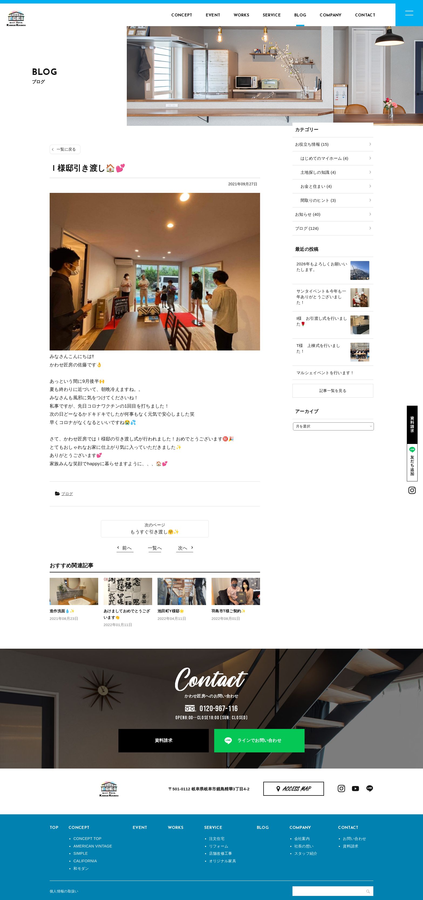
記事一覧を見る (332, 390)
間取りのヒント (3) (318, 200)
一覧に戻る (66, 149)
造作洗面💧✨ (62, 611)
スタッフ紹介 (306, 853)
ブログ (67, 494)
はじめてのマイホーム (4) (324, 158)
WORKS (241, 15)
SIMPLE (80, 853)
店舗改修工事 (220, 853)
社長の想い (304, 846)
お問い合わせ (354, 838)
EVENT (213, 15)
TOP (54, 828)
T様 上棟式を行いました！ (318, 348)
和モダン (81, 868)
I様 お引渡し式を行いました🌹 (321, 321)
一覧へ (155, 548)
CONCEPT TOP (87, 838)
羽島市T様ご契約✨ (228, 611)
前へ (127, 548)
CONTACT (365, 15)
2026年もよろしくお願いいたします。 (321, 267)
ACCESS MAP (297, 789)
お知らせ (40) (307, 214)
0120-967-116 (219, 709)
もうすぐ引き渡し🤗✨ (154, 531)
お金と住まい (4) (316, 186)
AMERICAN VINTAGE (92, 846)
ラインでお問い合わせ (259, 740)
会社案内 (302, 838)
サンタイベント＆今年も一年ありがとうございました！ (321, 297)
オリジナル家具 (222, 861)
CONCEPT (181, 15)
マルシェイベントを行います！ (325, 372)
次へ (182, 548)
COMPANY (330, 15)
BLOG (300, 15)
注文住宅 (216, 838)
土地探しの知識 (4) (318, 172)
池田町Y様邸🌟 (171, 611)
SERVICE (272, 15)
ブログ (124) (307, 228)
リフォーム (218, 846)
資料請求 (163, 740)
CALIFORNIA (85, 861)
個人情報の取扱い (64, 891)
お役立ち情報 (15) (312, 144)
